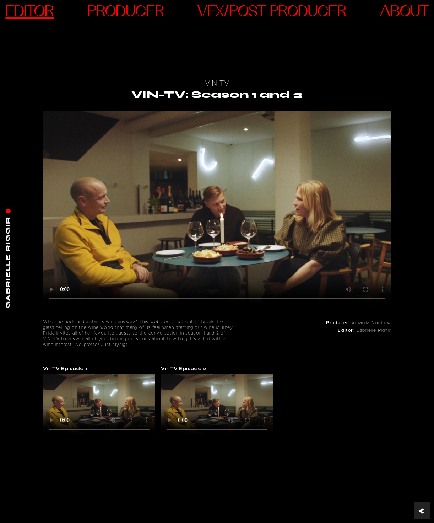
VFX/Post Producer (271, 12)
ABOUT (404, 12)
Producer (126, 12)
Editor (29, 12)
